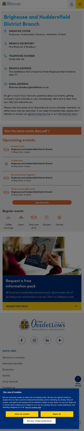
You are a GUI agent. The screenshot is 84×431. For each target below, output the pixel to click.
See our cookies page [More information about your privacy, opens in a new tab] (33, 407)
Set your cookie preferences (39, 421)
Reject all (57, 414)
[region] (39, 408)
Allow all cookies (22, 414)
